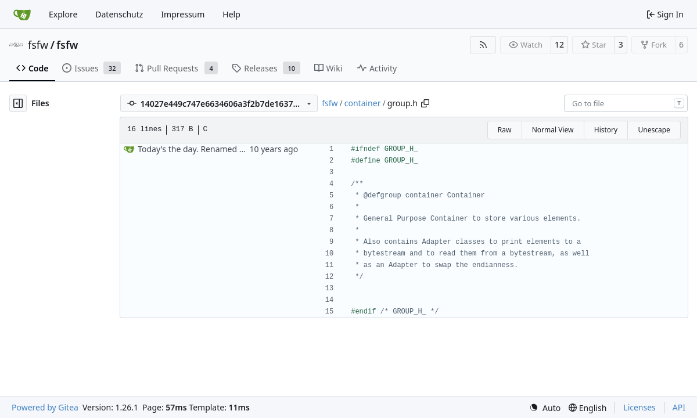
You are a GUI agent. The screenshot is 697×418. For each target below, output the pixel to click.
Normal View (553, 130)
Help (231, 14)
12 (559, 44)
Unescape (654, 130)
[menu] (545, 407)
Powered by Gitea (45, 407)
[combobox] (626, 103)
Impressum (182, 14)
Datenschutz (119, 14)
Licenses (639, 407)
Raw (505, 130)
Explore (63, 14)
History (605, 130)
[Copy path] (425, 103)
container (362, 103)
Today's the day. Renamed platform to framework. (233, 148)
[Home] (22, 14)
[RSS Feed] (483, 44)
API (679, 407)
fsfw (38, 45)
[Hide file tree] (18, 103)
